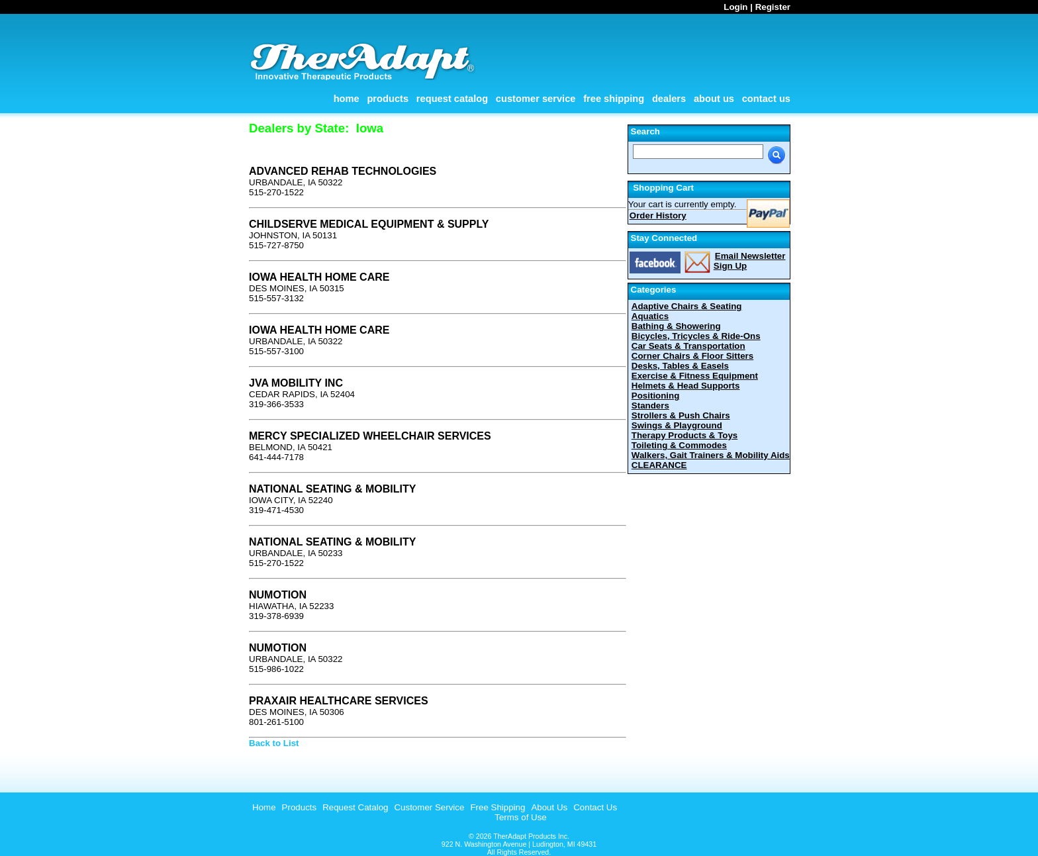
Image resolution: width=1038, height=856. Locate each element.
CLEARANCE (659, 465)
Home (346, 98)
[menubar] (433, 807)
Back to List (274, 743)
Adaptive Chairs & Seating (687, 306)
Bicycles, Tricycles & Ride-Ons (696, 336)
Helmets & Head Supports (686, 386)
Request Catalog (452, 98)
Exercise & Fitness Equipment (695, 376)
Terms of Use (521, 817)
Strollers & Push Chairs (681, 415)
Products (387, 98)
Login (735, 7)
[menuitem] (262, 807)
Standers (650, 405)
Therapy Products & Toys (684, 435)
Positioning (656, 396)
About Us (714, 98)
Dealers (669, 98)
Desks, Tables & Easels (680, 366)
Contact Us (766, 98)
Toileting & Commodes (679, 445)
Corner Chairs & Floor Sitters (692, 356)
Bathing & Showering (676, 326)
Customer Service (536, 98)
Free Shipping (613, 98)
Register (772, 7)
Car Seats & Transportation (688, 346)
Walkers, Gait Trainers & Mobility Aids (711, 455)
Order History (658, 215)
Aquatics (650, 316)
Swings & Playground (677, 425)
